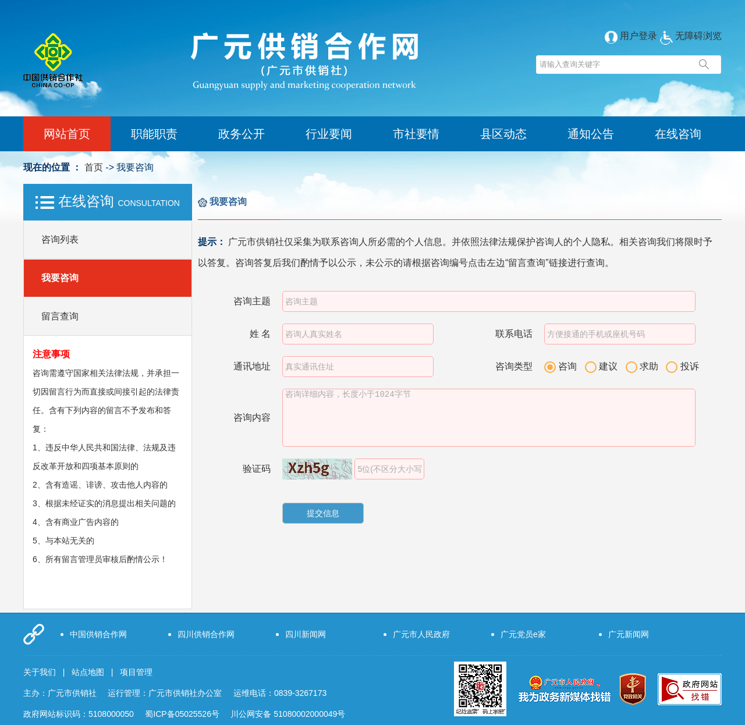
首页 (93, 167)
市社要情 (416, 133)
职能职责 (154, 133)
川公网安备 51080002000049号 (287, 714)
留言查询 (60, 316)
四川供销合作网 (206, 634)
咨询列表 (60, 239)
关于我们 (39, 672)
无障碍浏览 (691, 36)
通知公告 (590, 133)
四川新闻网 (305, 634)
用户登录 (631, 36)
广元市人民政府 (421, 634)
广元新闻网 (628, 634)
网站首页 (67, 133)
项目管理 (136, 672)
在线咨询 (678, 133)
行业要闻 (329, 133)
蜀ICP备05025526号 (182, 714)
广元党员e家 (523, 634)
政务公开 (241, 133)
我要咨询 (60, 278)
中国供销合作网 (98, 634)
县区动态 (503, 133)
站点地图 (88, 672)
